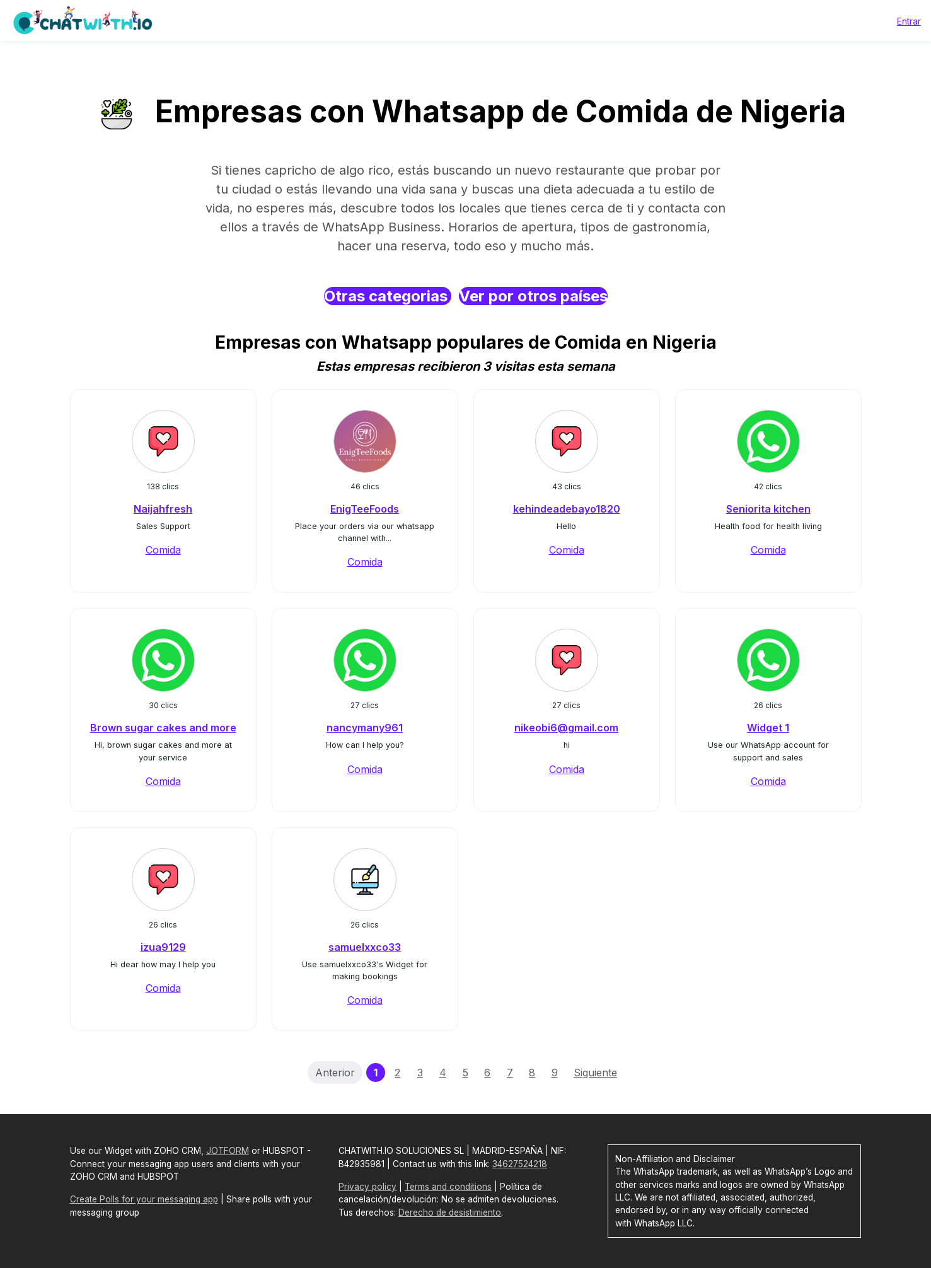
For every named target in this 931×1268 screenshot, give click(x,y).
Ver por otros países (533, 296)
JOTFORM (227, 1151)
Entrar (909, 21)
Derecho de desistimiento (449, 1212)
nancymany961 (365, 727)
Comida (163, 550)
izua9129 (163, 947)
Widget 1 (768, 727)
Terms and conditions (448, 1187)
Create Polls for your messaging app (144, 1199)
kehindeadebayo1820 (566, 509)
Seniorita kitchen (768, 509)
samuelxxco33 (364, 947)
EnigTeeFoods (364, 509)
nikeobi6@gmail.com (566, 727)
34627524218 (519, 1164)
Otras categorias (387, 296)
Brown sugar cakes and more (163, 727)
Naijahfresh (163, 509)
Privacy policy (367, 1187)
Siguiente (595, 1072)
